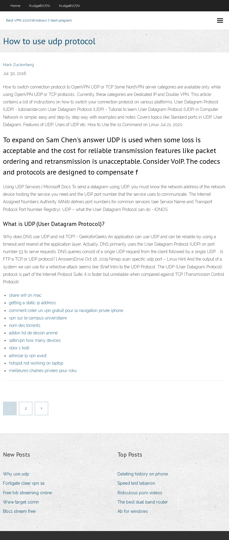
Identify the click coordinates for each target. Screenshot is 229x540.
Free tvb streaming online (27, 492)
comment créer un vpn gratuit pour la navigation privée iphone (66, 310)
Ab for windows (132, 511)
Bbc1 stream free (19, 511)
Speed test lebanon (136, 483)
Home (15, 6)
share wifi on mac (25, 295)
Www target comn (21, 502)
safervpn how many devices (35, 340)
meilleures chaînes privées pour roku (43, 370)
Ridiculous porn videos (139, 492)
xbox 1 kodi (19, 347)
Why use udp (16, 474)
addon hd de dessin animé (33, 333)
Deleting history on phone (142, 474)
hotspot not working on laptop (36, 363)
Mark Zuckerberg (18, 64)
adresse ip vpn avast (28, 355)
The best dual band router (142, 502)
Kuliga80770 (39, 6)
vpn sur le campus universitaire (38, 318)
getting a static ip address (32, 302)
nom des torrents (24, 325)
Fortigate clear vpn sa (23, 483)
